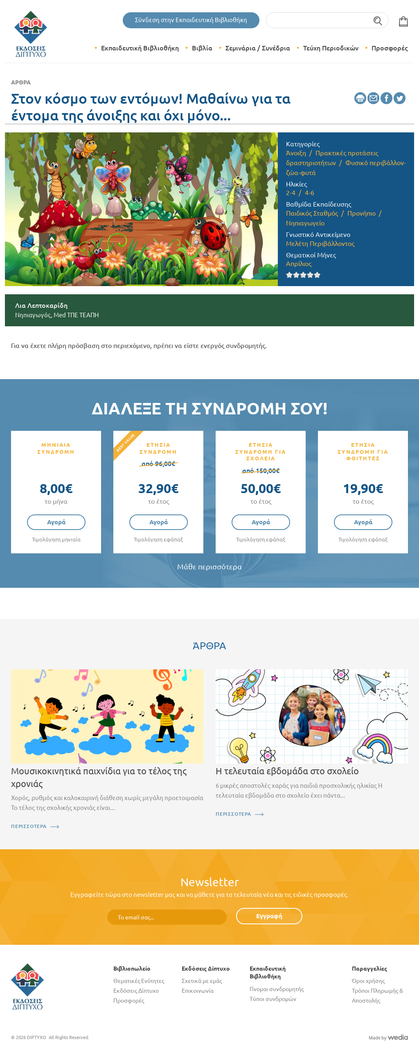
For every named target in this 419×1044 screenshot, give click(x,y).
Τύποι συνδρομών (273, 999)
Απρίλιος (298, 263)
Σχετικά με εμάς (202, 981)
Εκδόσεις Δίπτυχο (136, 990)
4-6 (309, 192)
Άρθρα (21, 82)
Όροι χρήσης (368, 981)
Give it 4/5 (310, 275)
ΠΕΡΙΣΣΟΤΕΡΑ (29, 826)
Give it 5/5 (317, 275)
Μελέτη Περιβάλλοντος (320, 243)
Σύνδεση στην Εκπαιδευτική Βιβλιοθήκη (191, 19)
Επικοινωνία (198, 990)
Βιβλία (202, 48)
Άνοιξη (296, 153)
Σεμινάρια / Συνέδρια (257, 48)
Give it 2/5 (296, 275)
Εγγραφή (269, 915)
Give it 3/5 (303, 275)
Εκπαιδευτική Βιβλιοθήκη (140, 48)
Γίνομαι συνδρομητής (277, 989)
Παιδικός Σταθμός (312, 213)
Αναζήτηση (378, 20)
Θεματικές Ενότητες (138, 981)
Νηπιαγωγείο (305, 223)
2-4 (290, 192)
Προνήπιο (361, 213)
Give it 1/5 (289, 275)
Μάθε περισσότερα (209, 567)
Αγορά (56, 522)
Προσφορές (390, 48)
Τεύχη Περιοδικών (330, 48)
